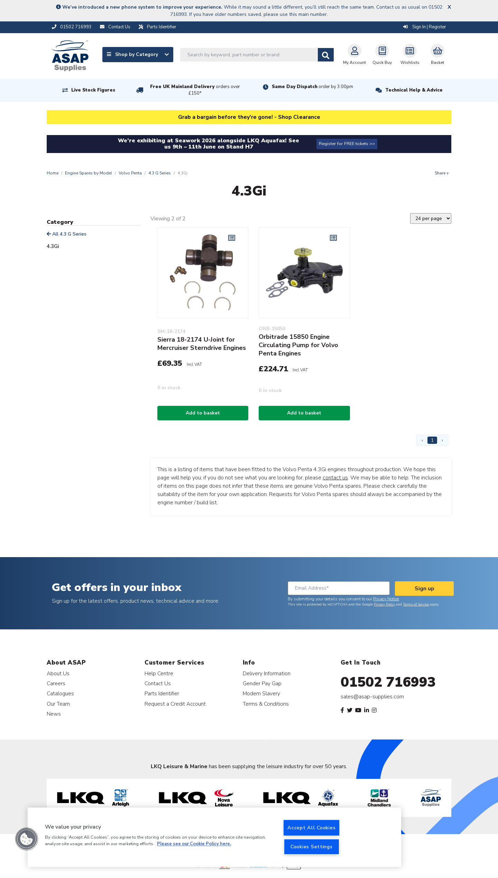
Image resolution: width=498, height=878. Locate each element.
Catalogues (60, 693)
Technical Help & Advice (414, 90)
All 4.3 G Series (66, 234)
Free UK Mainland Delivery (195, 90)
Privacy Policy (384, 604)
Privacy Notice (386, 599)
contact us (335, 477)
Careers (56, 683)
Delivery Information (266, 673)
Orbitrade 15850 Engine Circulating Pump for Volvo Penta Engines (298, 345)
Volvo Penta (130, 173)
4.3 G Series (159, 173)
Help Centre (159, 673)
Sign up (424, 588)
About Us (58, 673)
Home (52, 173)
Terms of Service (416, 604)
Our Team (58, 703)
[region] (214, 837)
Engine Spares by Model (88, 173)
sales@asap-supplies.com (372, 696)
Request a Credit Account (175, 703)
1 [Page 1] (432, 440)
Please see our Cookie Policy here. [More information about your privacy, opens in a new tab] (194, 844)
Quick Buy (382, 54)
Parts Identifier (162, 693)
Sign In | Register (424, 27)
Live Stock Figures (93, 90)
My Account (354, 54)
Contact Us (158, 683)
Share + (442, 173)
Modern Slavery (261, 693)
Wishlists (409, 54)
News (54, 713)
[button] (27, 839)
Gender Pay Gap (262, 683)
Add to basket (203, 413)
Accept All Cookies (311, 827)
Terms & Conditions (266, 703)
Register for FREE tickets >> (347, 144)
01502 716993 (388, 682)
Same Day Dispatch (312, 87)
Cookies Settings (311, 846)
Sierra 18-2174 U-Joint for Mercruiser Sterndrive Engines (201, 343)
